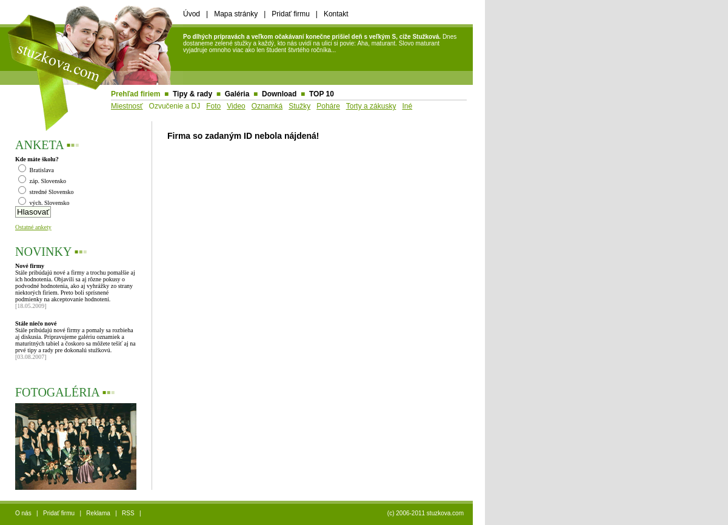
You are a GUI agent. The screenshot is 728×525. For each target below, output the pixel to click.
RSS (128, 513)
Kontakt (336, 14)
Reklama (98, 513)
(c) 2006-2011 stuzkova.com (425, 513)
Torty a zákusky (371, 106)
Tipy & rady (192, 94)
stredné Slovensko (46, 192)
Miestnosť (127, 106)
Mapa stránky (236, 14)
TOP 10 (321, 94)
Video (236, 106)
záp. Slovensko (42, 181)
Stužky (299, 106)
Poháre (328, 106)
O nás (23, 513)
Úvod (191, 14)
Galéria (237, 94)
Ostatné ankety (33, 227)
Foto (213, 106)
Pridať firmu (291, 14)
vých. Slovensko (44, 202)
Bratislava (36, 170)
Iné (407, 106)
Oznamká (267, 106)
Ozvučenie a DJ (175, 106)
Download (279, 94)
